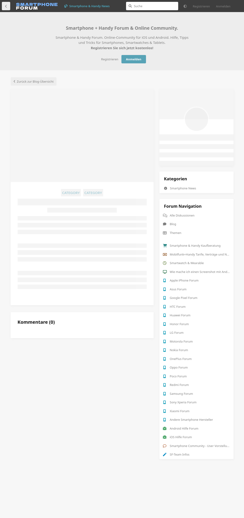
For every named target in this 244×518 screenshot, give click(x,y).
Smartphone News (180, 188)
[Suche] (152, 6)
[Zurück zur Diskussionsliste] (6, 6)
